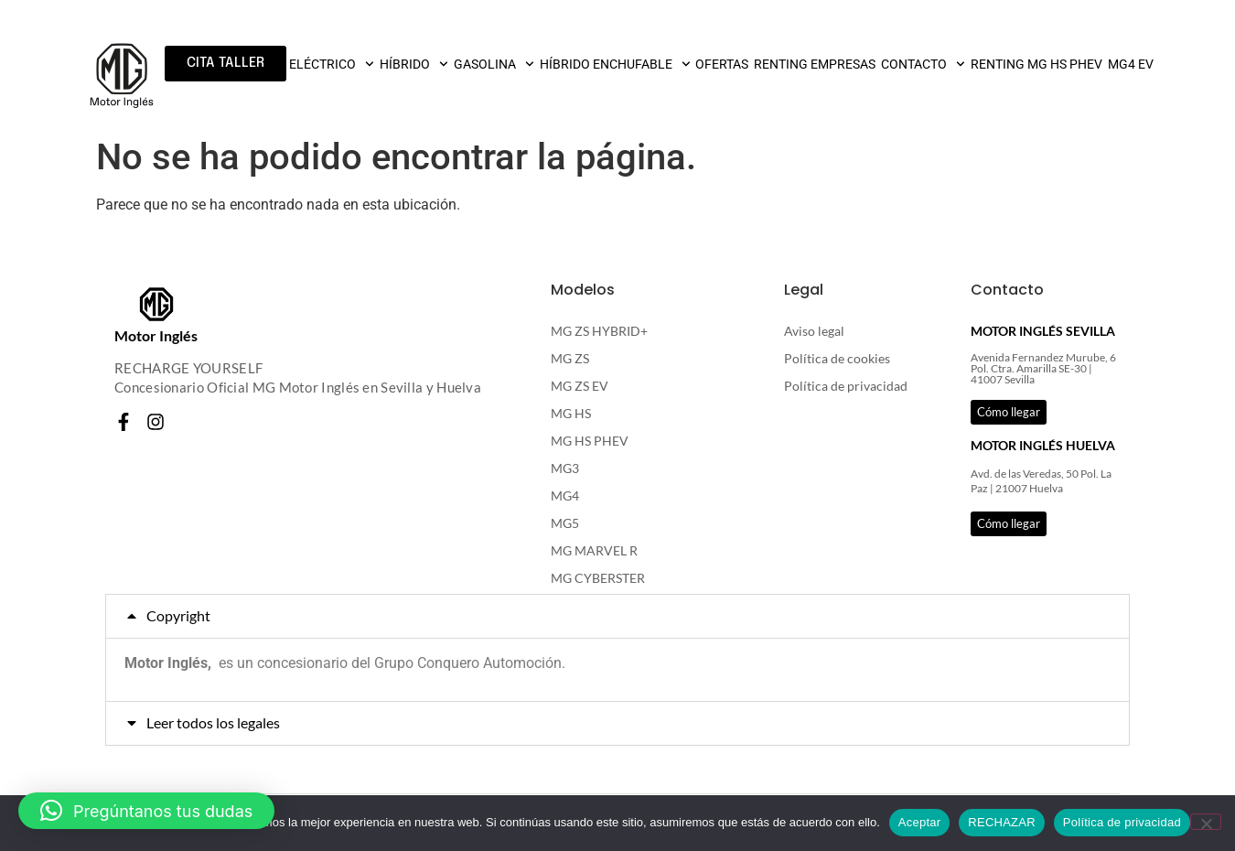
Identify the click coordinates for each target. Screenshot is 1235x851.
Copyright (178, 615)
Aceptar (919, 822)
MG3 (565, 468)
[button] (617, 616)
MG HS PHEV (589, 440)
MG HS (571, 413)
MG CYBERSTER (598, 578)
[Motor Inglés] (156, 304)
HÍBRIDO (414, 64)
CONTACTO (923, 64)
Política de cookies (837, 358)
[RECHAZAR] (1205, 821)
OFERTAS (721, 64)
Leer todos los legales (213, 722)
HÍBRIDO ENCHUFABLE (615, 64)
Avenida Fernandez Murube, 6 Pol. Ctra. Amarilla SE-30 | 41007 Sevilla (1043, 368)
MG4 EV (1131, 64)
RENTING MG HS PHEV (1036, 64)
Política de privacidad (845, 385)
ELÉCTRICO (331, 64)
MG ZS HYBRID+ (599, 331)
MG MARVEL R (594, 550)
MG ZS (570, 358)
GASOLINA (494, 64)
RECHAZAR (1002, 822)
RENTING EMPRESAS (814, 64)
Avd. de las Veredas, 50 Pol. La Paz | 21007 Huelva (1041, 481)
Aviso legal (814, 331)
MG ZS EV (579, 385)
